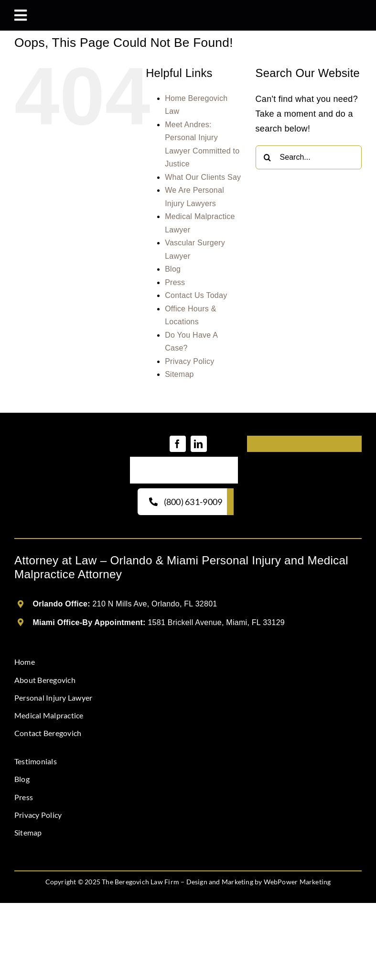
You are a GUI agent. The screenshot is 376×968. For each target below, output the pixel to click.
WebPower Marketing (297, 882)
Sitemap (179, 374)
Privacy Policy (189, 361)
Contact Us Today (196, 295)
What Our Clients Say (203, 177)
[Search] (267, 157)
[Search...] (309, 157)
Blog (173, 269)
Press (175, 282)
